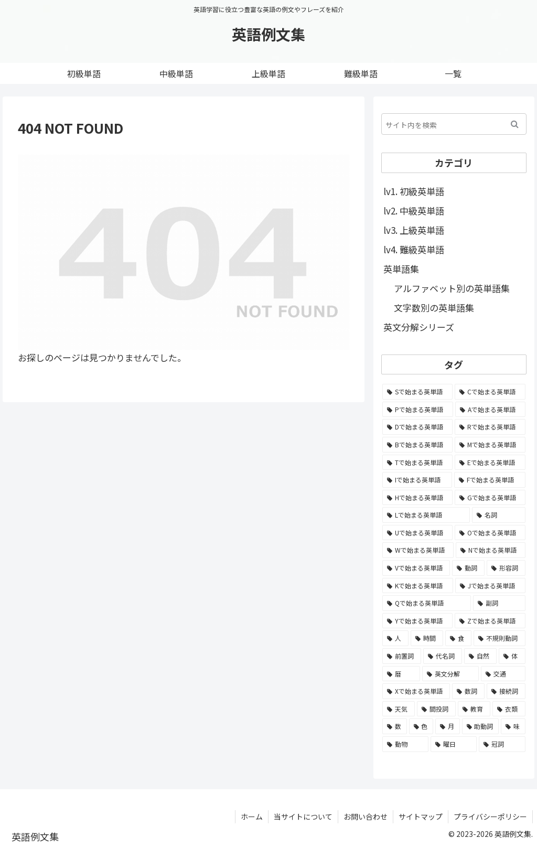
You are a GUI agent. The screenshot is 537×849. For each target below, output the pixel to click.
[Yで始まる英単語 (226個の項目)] (417, 621)
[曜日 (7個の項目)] (454, 744)
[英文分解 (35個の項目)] (450, 674)
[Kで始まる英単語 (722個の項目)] (417, 586)
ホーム (252, 816)
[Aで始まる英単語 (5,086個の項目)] (490, 409)
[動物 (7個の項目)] (405, 744)
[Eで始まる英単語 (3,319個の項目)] (490, 462)
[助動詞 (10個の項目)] (480, 726)
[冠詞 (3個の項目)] (502, 744)
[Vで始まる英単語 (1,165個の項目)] (416, 568)
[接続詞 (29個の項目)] (506, 691)
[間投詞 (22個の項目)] (436, 709)
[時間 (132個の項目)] (427, 638)
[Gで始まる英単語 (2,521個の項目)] (490, 498)
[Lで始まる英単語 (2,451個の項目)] (426, 515)
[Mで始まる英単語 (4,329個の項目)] (490, 445)
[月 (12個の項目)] (447, 726)
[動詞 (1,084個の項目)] (468, 568)
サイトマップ (421, 816)
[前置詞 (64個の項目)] (401, 656)
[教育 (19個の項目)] (474, 709)
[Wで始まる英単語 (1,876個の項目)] (418, 550)
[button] (515, 124)
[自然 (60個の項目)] (480, 656)
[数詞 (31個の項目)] (468, 691)
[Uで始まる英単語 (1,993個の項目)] (417, 533)
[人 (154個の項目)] (395, 638)
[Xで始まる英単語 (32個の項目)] (416, 691)
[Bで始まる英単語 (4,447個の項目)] (417, 445)
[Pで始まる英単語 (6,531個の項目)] (417, 409)
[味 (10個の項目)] (513, 726)
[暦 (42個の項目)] (401, 674)
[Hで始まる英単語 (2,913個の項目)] (417, 498)
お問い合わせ (365, 816)
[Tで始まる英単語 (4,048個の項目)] (417, 462)
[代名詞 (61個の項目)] (442, 656)
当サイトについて (303, 816)
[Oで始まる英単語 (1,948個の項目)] (490, 533)
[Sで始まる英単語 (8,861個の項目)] (417, 392)
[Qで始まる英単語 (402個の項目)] (426, 603)
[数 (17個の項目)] (394, 726)
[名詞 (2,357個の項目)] (498, 515)
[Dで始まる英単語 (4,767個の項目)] (417, 427)
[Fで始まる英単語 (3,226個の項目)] (489, 480)
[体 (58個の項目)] (512, 656)
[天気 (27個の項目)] (398, 709)
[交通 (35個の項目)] (503, 674)
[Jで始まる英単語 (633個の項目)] (490, 586)
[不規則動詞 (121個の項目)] (499, 638)
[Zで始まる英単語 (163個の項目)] (490, 621)
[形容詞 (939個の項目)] (506, 568)
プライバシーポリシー (490, 816)
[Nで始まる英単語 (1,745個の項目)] (490, 550)
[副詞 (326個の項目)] (499, 603)
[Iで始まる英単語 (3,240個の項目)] (417, 480)
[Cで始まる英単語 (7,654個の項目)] (490, 392)
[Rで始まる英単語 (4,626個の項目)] (490, 427)
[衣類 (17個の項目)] (508, 709)
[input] (453, 124)
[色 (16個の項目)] (421, 726)
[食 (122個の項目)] (458, 638)
